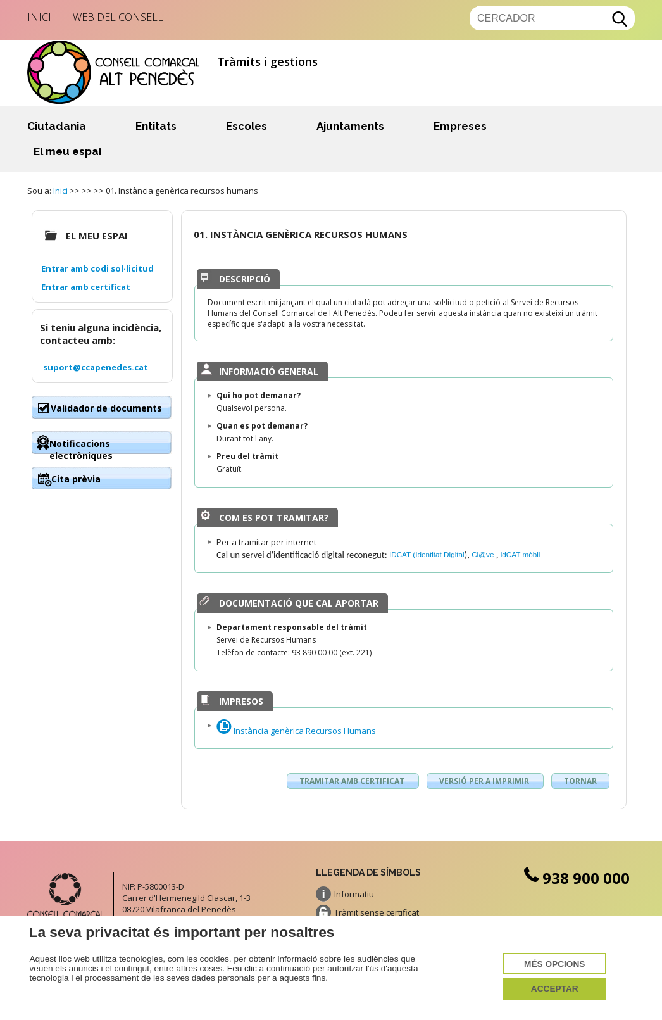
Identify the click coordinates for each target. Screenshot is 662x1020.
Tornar (580, 781)
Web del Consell (118, 17)
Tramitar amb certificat (352, 781)
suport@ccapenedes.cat (95, 367)
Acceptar (554, 988)
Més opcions (554, 964)
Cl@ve (484, 554)
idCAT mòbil (520, 554)
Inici (39, 17)
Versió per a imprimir (485, 781)
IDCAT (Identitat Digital (427, 554)
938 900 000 (575, 877)
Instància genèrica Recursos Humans (296, 730)
